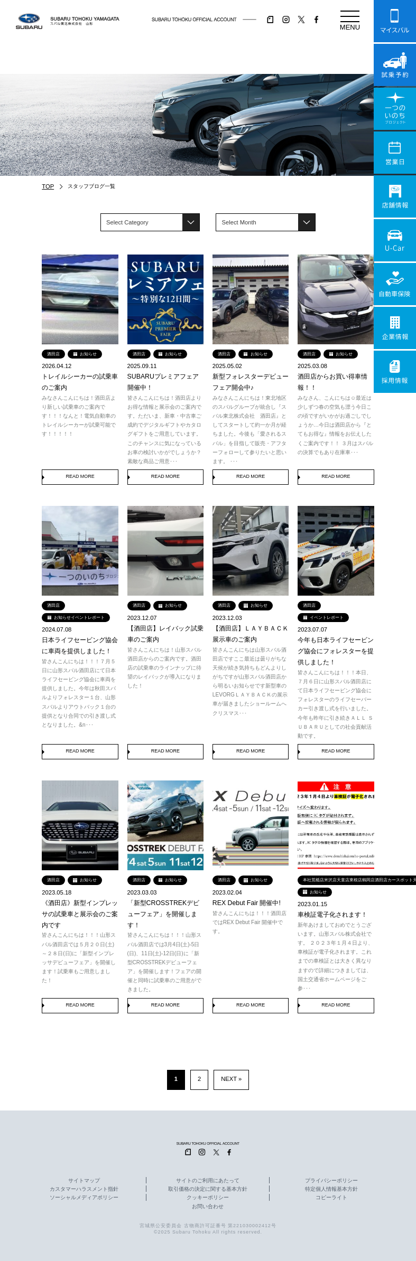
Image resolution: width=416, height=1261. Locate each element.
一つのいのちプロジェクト (395, 109)
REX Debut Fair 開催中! (246, 903)
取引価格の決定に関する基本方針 (207, 1189)
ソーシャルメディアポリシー (84, 1197)
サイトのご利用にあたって (207, 1180)
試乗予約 (395, 65)
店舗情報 (395, 196)
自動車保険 (395, 284)
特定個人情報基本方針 (331, 1189)
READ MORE (80, 476)
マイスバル (395, 21)
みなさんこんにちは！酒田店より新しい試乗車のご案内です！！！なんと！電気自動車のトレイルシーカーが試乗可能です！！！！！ (79, 416)
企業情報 (395, 328)
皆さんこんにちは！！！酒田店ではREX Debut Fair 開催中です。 (249, 922)
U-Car (395, 240)
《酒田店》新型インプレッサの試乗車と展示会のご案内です (80, 914)
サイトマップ (84, 1180)
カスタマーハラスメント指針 (84, 1189)
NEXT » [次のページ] (231, 1079)
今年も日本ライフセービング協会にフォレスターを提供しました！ (336, 651)
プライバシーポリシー (331, 1180)
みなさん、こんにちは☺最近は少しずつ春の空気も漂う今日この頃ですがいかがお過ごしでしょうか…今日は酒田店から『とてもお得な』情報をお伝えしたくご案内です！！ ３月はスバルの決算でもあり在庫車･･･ (335, 425)
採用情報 (395, 372)
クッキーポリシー (208, 1197)
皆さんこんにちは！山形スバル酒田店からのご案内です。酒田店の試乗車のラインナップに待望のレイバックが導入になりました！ (164, 668)
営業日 (395, 152)
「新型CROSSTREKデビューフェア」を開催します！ (163, 914)
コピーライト (331, 1197)
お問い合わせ (208, 1206)
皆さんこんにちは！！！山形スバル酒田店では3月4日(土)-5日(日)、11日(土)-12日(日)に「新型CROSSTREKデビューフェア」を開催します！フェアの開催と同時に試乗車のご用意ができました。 (164, 962)
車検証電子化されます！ (332, 914)
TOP (48, 186)
